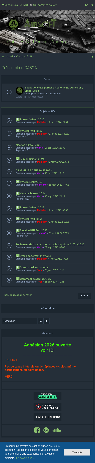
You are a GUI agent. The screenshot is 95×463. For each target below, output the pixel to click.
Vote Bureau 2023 (31, 218)
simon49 (41, 185)
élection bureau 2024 (33, 193)
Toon (39, 270)
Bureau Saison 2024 (32, 159)
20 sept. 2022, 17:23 (59, 233)
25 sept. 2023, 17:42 (59, 185)
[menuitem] (24, 5)
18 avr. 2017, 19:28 (58, 258)
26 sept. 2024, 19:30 (59, 133)
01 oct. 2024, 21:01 (58, 122)
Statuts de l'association (34, 267)
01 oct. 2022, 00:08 (58, 210)
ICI (52, 350)
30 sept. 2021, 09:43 (55, 247)
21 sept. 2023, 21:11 (55, 196)
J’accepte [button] (77, 452)
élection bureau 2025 (28, 145)
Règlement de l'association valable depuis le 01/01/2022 (50, 244)
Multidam (42, 122)
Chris (40, 148)
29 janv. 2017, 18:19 (54, 270)
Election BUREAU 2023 (34, 230)
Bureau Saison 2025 (32, 119)
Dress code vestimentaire (35, 255)
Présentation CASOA (19, 68)
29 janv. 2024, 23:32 (59, 162)
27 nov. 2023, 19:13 (54, 173)
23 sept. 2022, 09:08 (59, 221)
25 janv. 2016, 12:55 (54, 281)
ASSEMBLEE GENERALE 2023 (34, 170)
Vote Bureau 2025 (31, 130)
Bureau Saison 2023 (32, 207)
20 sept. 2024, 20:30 (55, 148)
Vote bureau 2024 (31, 182)
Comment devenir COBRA (35, 278)
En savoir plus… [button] (25, 458)
